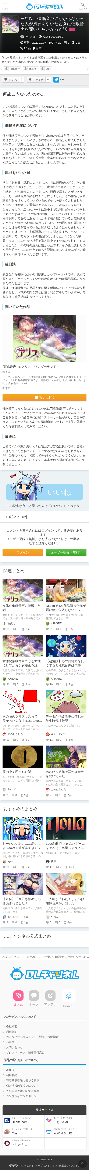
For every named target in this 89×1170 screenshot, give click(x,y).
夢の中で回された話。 (18, 772)
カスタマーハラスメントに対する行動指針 (32, 1036)
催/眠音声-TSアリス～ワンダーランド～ (31, 366)
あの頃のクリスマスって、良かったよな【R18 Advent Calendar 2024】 (22, 721)
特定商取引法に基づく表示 (22, 1080)
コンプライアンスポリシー (22, 1096)
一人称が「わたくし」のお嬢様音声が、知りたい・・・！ (65, 903)
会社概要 (11, 1026)
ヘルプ (10, 1042)
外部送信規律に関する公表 (22, 1091)
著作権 (10, 1069)
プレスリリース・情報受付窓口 (25, 1052)
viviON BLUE (69, 1131)
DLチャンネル (44, 6)
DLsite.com (27, 1120)
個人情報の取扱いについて (22, 1085)
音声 (39, 48)
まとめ (31, 956)
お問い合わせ (14, 1047)
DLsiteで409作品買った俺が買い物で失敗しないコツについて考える (66, 610)
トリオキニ (27, 1142)
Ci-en (27, 1131)
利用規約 (11, 1031)
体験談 (33, 68)
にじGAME (69, 1120)
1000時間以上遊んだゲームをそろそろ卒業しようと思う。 (65, 848)
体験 (48, 68)
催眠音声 (15, 68)
